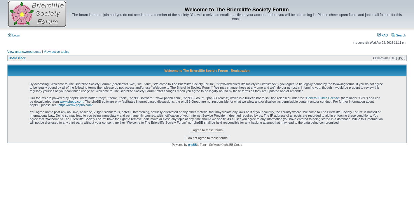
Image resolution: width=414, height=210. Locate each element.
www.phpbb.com (71, 101)
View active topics (56, 51)
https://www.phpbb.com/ (75, 105)
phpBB (192, 144)
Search (399, 35)
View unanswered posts (24, 51)
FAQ (382, 35)
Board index (17, 58)
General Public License (322, 98)
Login (14, 35)
